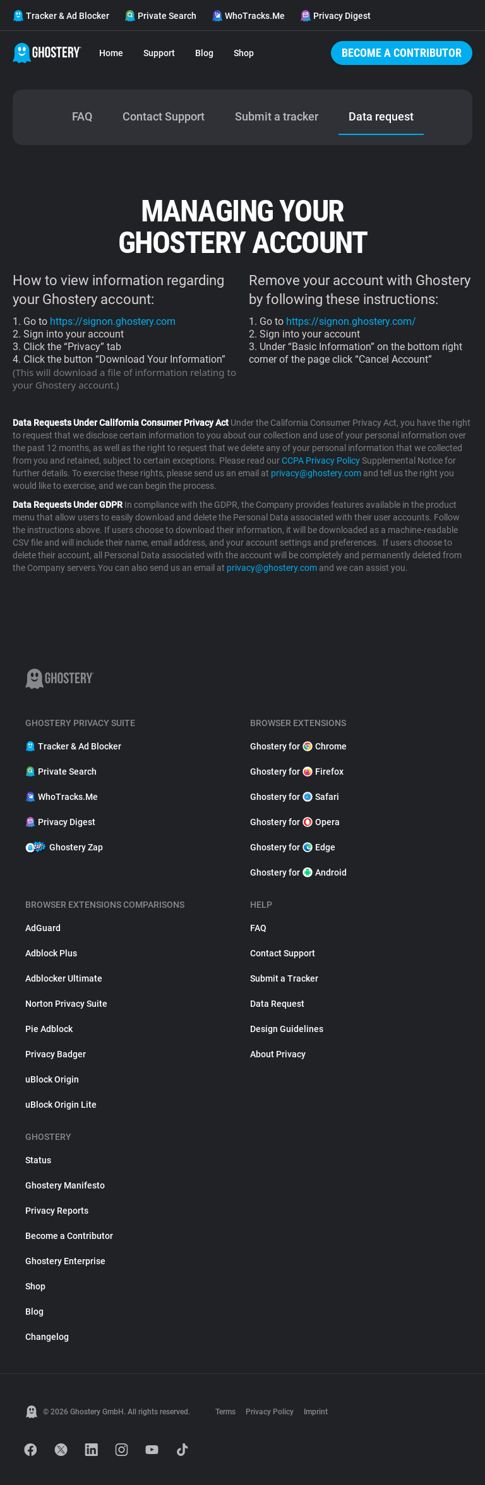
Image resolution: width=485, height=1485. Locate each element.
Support (159, 53)
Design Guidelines (286, 1029)
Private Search (160, 15)
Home (111, 53)
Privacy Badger (55, 1054)
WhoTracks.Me (248, 15)
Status (38, 1160)
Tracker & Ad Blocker (61, 15)
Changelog (47, 1337)
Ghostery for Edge (292, 847)
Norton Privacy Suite (66, 1004)
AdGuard (43, 928)
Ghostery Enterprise (65, 1261)
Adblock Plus (51, 953)
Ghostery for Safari (294, 797)
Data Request (277, 1004)
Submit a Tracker (284, 978)
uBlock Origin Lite (61, 1105)
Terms (225, 1411)
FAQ (258, 928)
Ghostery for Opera (295, 822)
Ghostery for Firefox (297, 771)
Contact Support (282, 953)
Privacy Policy (270, 1411)
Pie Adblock (49, 1029)
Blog (204, 53)
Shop (244, 53)
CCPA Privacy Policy (321, 460)
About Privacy (278, 1054)
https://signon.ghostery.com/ (351, 321)
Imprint (316, 1411)
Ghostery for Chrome (298, 746)
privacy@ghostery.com (316, 473)
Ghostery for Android (298, 872)
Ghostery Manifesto (65, 1185)
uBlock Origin (52, 1079)
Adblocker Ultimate (63, 978)
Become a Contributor (402, 52)
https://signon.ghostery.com (113, 321)
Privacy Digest (335, 15)
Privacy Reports (56, 1211)
